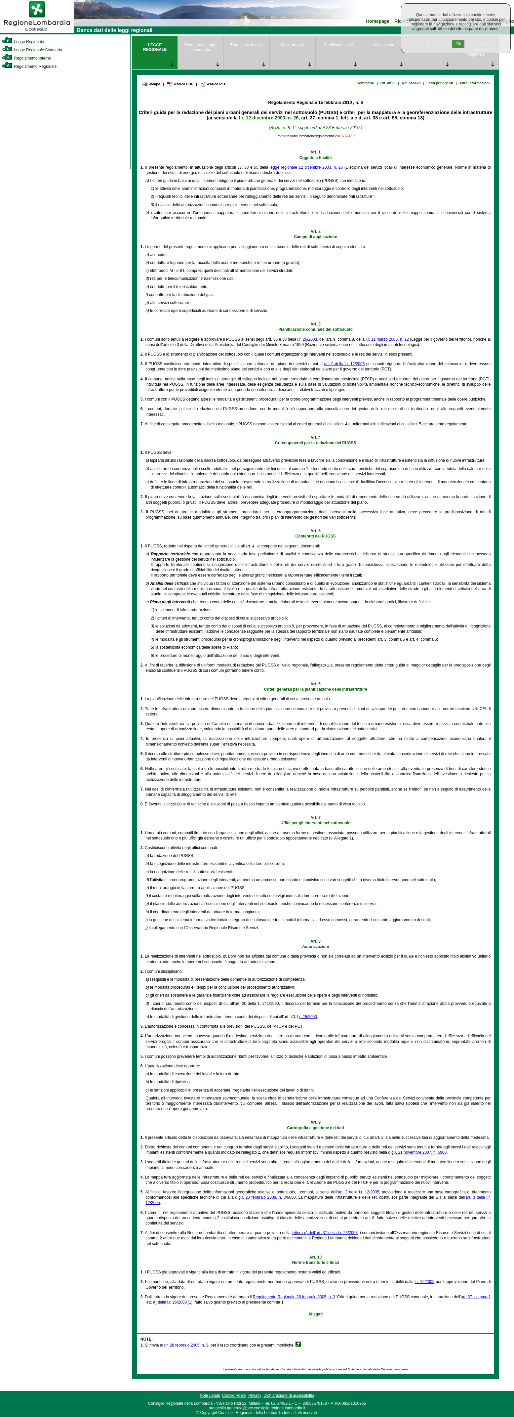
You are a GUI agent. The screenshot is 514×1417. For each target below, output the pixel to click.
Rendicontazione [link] (338, 45)
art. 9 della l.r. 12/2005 (344, 364)
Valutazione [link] (384, 45)
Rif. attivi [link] (388, 83)
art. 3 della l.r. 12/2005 (358, 1192)
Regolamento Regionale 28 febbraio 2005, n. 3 (294, 1297)
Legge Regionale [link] (23, 41)
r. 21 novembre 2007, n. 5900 (421, 1152)
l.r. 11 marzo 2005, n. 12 (387, 339)
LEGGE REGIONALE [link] (155, 47)
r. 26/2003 (308, 1016)
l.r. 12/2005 (425, 1281)
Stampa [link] (150, 84)
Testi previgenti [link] (440, 83)
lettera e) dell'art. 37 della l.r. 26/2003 (325, 1232)
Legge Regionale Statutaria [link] (32, 50)
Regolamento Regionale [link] (29, 66)
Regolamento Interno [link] (26, 58)
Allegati (315, 1314)
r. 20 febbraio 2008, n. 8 (264, 1197)
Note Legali (210, 1395)
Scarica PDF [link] (180, 84)
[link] (37, 31)
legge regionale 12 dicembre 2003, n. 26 (306, 167)
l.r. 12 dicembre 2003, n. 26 (268, 117)
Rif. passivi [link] (411, 83)
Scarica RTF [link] (213, 84)
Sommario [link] (365, 83)
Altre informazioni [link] (474, 83)
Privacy (254, 1395)
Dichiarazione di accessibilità (288, 1395)
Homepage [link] (377, 21)
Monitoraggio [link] (292, 45)
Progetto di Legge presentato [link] (201, 47)
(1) (189, 1302)
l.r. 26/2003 (307, 339)
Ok (458, 43)
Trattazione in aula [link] (246, 45)
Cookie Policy (234, 1395)
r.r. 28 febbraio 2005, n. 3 (186, 1345)
